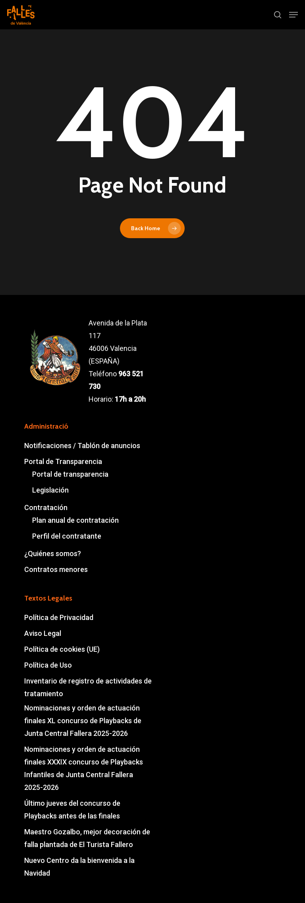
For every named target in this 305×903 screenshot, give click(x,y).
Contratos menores (56, 569)
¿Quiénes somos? (52, 553)
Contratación (46, 507)
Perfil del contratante (66, 536)
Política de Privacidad (58, 617)
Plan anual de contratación (75, 520)
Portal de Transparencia (63, 461)
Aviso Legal (42, 633)
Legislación (50, 490)
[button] (293, 15)
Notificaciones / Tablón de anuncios (82, 445)
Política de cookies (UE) (62, 649)
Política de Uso (48, 665)
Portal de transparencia (70, 474)
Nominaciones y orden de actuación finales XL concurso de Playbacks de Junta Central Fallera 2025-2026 (82, 720)
